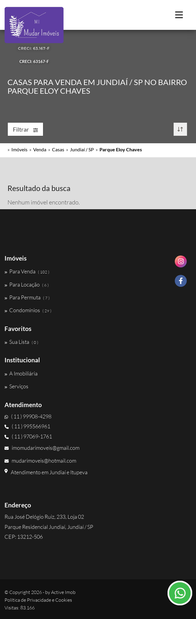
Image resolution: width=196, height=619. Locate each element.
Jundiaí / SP (82, 149)
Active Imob (63, 592)
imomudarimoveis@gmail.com (41, 447)
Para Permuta (27, 297)
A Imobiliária (21, 373)
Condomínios (27, 310)
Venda (39, 149)
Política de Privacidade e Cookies (38, 600)
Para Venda (26, 271)
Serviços (16, 386)
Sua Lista (21, 341)
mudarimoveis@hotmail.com (40, 460)
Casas (58, 149)
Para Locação (26, 284)
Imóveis (19, 149)
